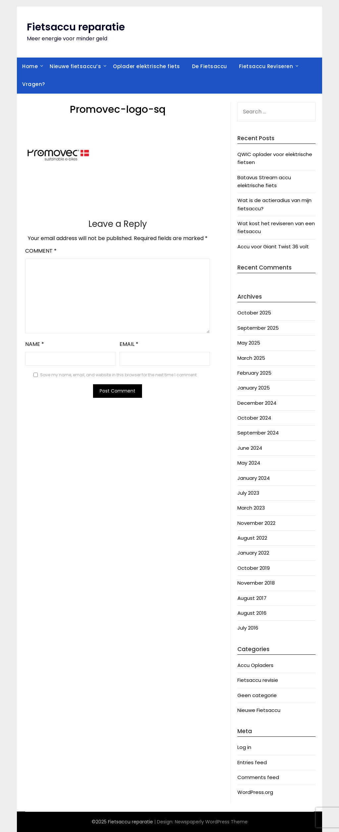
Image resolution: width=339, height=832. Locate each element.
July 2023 (248, 492)
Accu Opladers (255, 665)
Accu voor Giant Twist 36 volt (273, 246)
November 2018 (256, 582)
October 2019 (253, 567)
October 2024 (254, 417)
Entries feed (252, 762)
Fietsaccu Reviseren (266, 66)
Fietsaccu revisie (257, 680)
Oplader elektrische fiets (146, 66)
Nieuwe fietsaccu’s (75, 66)
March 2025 (251, 357)
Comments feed (258, 777)
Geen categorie (257, 695)
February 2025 (254, 372)
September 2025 (258, 327)
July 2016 (247, 627)
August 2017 (251, 598)
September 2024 (258, 432)
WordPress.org (255, 792)
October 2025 (254, 312)
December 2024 (256, 402)
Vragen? (33, 84)
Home (30, 66)
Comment (41, 251)
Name (34, 344)
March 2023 (251, 507)
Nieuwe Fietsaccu (258, 710)
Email (129, 344)
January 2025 (253, 387)
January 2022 (253, 552)
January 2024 (253, 478)
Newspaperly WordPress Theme (211, 821)
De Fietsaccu (209, 66)
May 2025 (248, 342)
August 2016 (251, 612)
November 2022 (256, 523)
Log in (244, 747)
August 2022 (252, 537)
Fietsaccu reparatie (76, 27)
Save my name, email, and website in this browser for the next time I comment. (119, 375)
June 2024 (249, 447)
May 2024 (248, 462)
